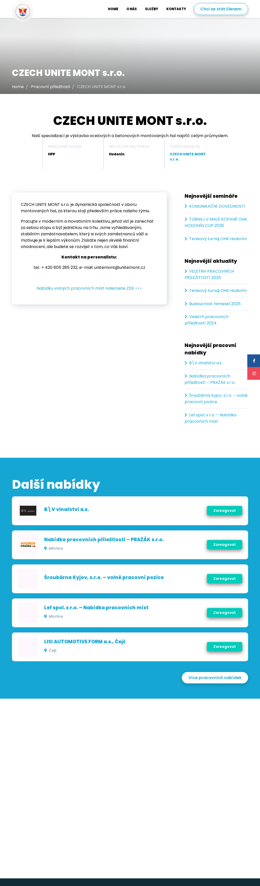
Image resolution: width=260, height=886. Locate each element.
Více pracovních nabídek (214, 678)
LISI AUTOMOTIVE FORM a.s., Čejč (85, 641)
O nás (131, 9)
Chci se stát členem (220, 9)
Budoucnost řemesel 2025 (215, 304)
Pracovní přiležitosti (50, 87)
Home (113, 9)
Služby (151, 9)
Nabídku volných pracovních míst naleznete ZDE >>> (89, 288)
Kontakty (176, 9)
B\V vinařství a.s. (205, 363)
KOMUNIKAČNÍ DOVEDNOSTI (217, 206)
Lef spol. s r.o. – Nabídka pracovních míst (96, 607)
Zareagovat (224, 510)
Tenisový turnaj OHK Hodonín (218, 239)
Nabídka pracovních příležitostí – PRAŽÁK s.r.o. (104, 539)
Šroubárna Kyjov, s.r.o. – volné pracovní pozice (104, 577)
